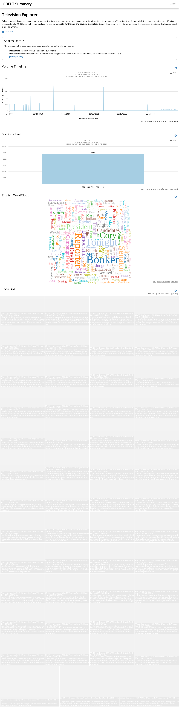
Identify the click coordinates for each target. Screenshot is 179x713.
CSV (153, 294)
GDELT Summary (17, 3)
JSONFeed (168, 294)
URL (149, 294)
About (173, 4)
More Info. (8, 31)
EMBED (175, 294)
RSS (162, 294)
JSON (158, 294)
